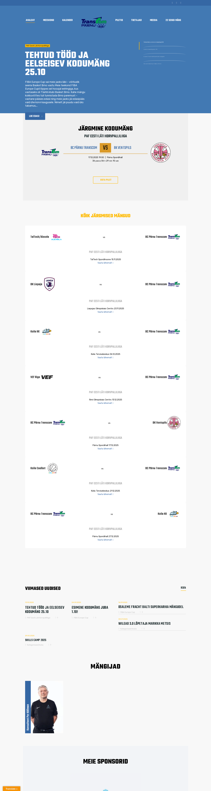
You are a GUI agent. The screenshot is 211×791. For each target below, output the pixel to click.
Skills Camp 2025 (35, 639)
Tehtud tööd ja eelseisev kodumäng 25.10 (164, 46)
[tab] (182, 587)
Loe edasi (35, 116)
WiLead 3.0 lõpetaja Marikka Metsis (163, 81)
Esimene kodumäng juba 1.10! (160, 57)
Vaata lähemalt (105, 263)
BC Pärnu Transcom (84, 148)
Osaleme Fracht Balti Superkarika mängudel (162, 69)
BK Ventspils (122, 148)
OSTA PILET (105, 180)
